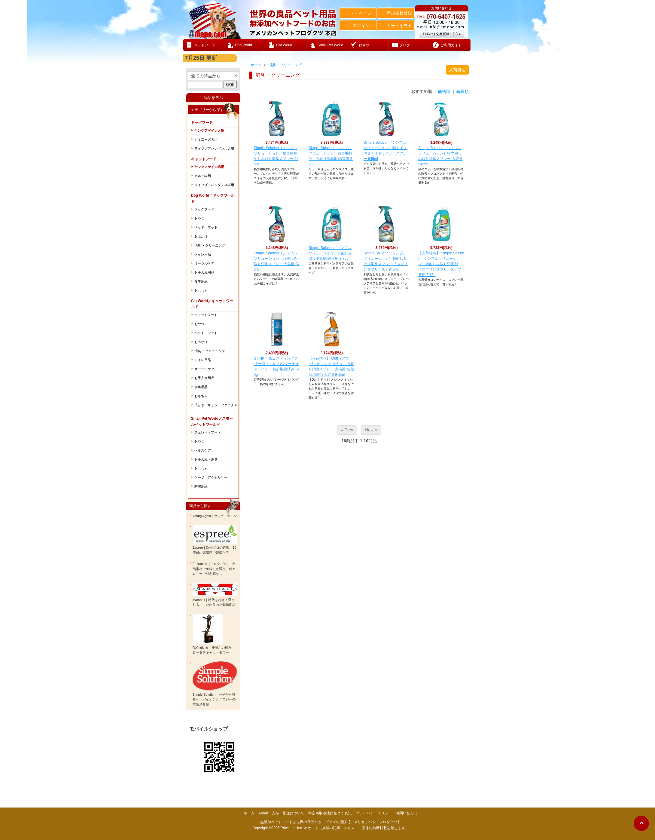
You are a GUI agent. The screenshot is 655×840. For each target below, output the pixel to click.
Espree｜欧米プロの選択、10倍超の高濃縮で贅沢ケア (215, 539)
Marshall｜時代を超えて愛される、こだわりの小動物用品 (215, 594)
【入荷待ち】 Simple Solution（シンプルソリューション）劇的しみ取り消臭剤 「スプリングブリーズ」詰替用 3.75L (441, 264)
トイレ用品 (202, 254)
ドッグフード (204, 209)
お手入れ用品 (204, 272)
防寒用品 (201, 486)
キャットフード (206, 315)
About (263, 813)
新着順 (462, 91)
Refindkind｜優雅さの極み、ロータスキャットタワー (214, 634)
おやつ (199, 218)
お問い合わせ (406, 813)
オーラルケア (204, 263)
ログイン (358, 25)
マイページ (358, 13)
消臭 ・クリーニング (285, 65)
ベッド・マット (206, 227)
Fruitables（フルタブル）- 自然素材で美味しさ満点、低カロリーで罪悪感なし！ (214, 568)
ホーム (256, 65)
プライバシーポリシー (374, 813)
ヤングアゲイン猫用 (209, 167)
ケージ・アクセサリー (210, 477)
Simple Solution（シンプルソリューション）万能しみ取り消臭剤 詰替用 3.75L (330, 253)
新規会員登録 (396, 13)
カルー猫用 (202, 176)
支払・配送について (288, 813)
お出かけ (201, 236)
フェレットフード (207, 432)
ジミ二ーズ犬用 (206, 139)
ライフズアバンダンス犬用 (214, 148)
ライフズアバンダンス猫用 (214, 185)
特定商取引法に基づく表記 (330, 813)
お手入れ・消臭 (206, 459)
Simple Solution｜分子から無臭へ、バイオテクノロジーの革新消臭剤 (215, 683)
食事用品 (201, 281)
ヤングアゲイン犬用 (209, 130)
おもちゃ (201, 290)
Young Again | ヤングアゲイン (215, 516)
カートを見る (396, 25)
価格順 (444, 91)
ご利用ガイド (451, 45)
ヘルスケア (202, 450)
